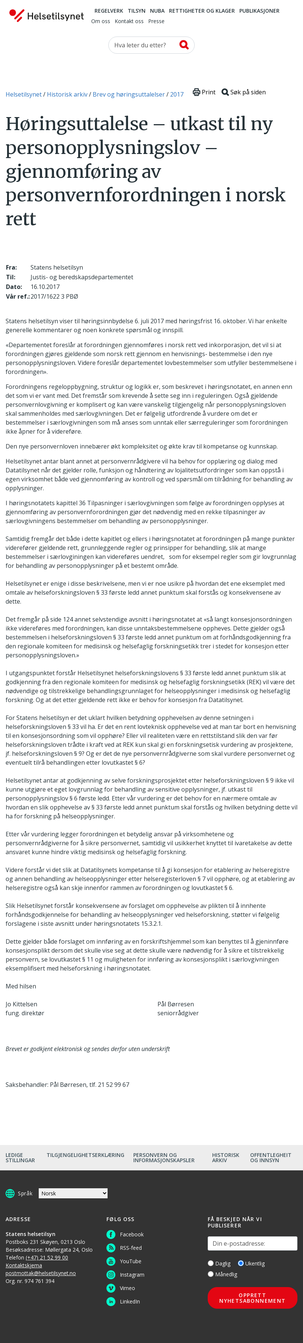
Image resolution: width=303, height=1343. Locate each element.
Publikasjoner (259, 11)
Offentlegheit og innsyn (270, 1157)
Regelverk (109, 11)
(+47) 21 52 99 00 (47, 1257)
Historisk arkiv (225, 1157)
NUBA (157, 11)
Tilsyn (137, 11)
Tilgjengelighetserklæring (85, 1154)
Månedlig (222, 1274)
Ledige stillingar (20, 1157)
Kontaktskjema (24, 1265)
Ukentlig (251, 1263)
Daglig (219, 1263)
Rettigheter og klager (202, 11)
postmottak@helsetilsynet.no (41, 1273)
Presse (156, 22)
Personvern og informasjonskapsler (164, 1157)
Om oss (100, 22)
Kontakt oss (129, 22)
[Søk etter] (151, 45)
